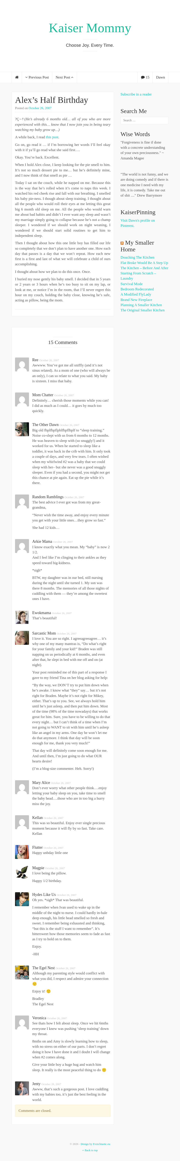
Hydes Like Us (44, 894)
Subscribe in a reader (136, 94)
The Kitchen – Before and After (144, 268)
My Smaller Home (137, 246)
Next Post (64, 77)
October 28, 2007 (51, 1084)
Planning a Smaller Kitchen (141, 305)
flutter (37, 847)
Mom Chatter (42, 395)
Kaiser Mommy (90, 28)
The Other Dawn (45, 425)
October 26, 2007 (40, 108)
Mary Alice (41, 782)
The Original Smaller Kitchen (143, 310)
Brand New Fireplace (136, 300)
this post (52, 137)
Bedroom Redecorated (137, 289)
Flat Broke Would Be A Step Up (144, 263)
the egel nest (43, 968)
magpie (38, 868)
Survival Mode (132, 284)
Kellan (37, 817)
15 (145, 77)
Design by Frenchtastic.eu (95, 1144)
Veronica (39, 1018)
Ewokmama (41, 613)
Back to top (90, 1150)
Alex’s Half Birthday (51, 100)
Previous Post (37, 77)
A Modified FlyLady (136, 294)
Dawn (160, 77)
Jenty (36, 1084)
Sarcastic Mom (44, 633)
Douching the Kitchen (137, 257)
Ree (35, 360)
